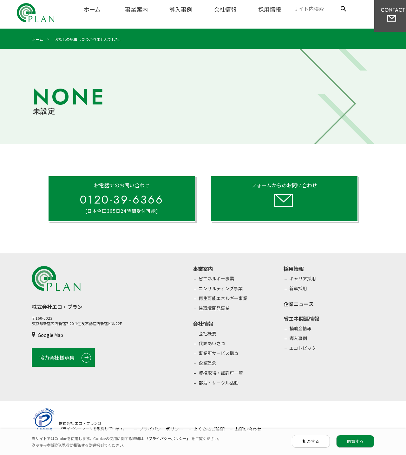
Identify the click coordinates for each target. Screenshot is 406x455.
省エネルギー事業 (216, 278)
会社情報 (225, 9)
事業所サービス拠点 (219, 353)
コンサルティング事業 (221, 288)
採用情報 (269, 9)
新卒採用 (298, 288)
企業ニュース (299, 304)
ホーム (92, 9)
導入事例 (180, 9)
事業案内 (136, 9)
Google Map (50, 335)
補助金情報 (300, 328)
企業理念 (207, 363)
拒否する (311, 441)
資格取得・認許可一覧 (221, 373)
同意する (355, 441)
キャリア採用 (302, 278)
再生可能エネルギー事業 (223, 298)
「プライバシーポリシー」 (168, 438)
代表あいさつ (212, 343)
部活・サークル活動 (219, 382)
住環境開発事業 (214, 308)
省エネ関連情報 (301, 318)
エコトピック (302, 348)
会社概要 (207, 333)
